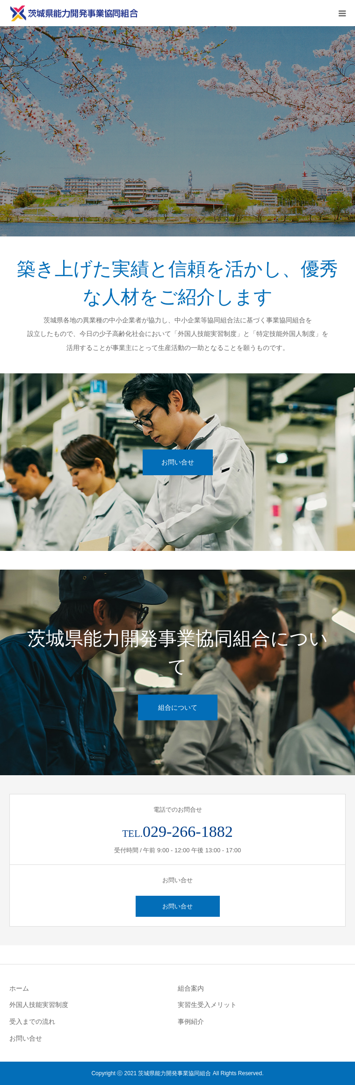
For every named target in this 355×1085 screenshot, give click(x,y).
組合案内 (191, 988)
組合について (177, 707)
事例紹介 (191, 1021)
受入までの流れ (32, 1021)
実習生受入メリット (207, 1004)
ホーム (19, 988)
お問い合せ (177, 462)
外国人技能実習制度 (38, 1004)
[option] (177, 131)
